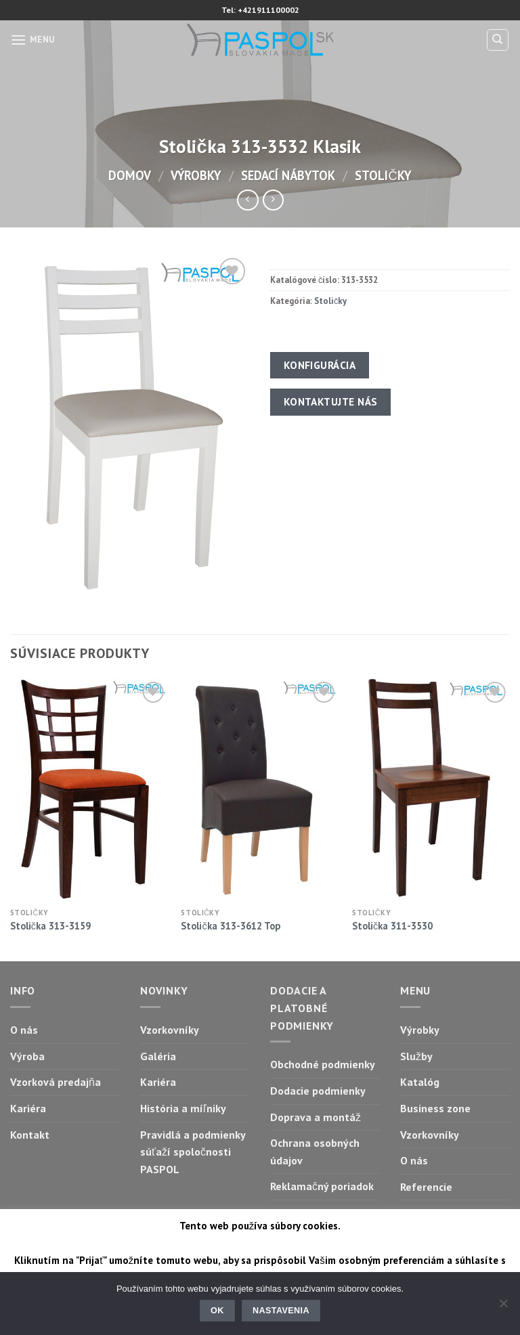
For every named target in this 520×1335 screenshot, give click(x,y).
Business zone (435, 1108)
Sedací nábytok (288, 175)
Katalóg (419, 1082)
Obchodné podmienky (322, 1064)
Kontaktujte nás (331, 401)
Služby (416, 1056)
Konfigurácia (320, 365)
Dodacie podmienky (318, 1090)
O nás (24, 1029)
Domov (129, 175)
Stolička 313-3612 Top (230, 926)
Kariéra (28, 1108)
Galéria (158, 1056)
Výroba (27, 1056)
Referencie (426, 1187)
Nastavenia (281, 1310)
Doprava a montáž (315, 1117)
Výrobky (196, 175)
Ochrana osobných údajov (315, 1151)
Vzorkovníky (169, 1029)
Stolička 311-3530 (392, 926)
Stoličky (383, 175)
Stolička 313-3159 (50, 926)
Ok (217, 1310)
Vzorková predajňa (55, 1082)
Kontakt (29, 1134)
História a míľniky (183, 1108)
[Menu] (32, 39)
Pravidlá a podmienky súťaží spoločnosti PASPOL (192, 1152)
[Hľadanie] (498, 40)
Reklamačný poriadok (322, 1186)
